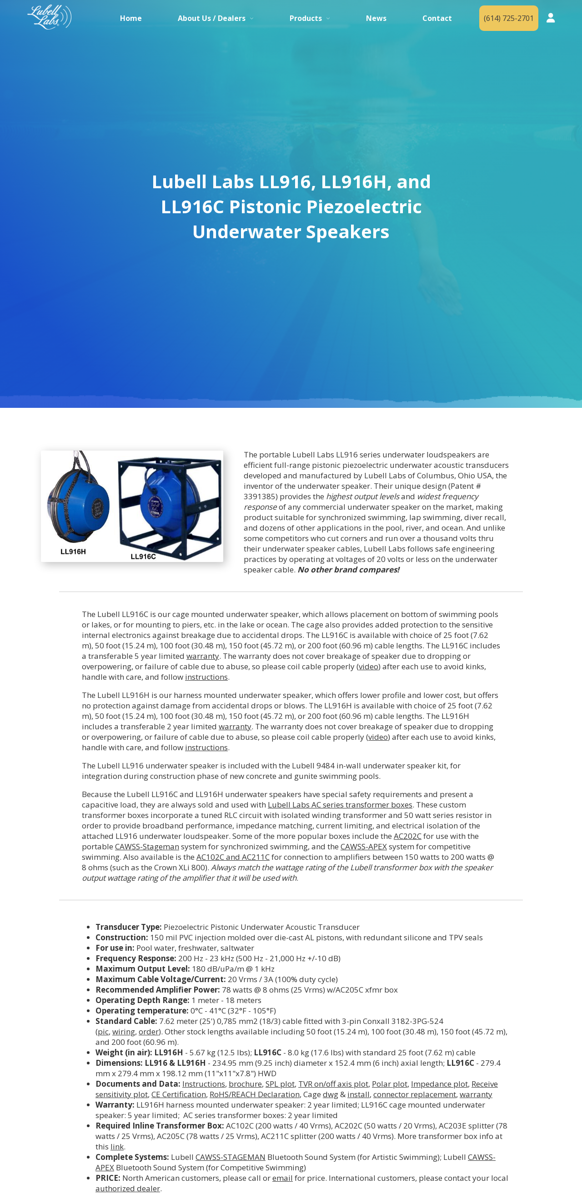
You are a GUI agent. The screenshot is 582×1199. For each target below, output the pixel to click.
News (376, 18)
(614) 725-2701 (509, 18)
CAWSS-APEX (364, 846)
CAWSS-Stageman (147, 846)
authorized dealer (127, 1188)
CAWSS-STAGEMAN (231, 1157)
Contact (437, 18)
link (117, 1146)
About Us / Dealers (212, 18)
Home (131, 18)
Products (306, 18)
